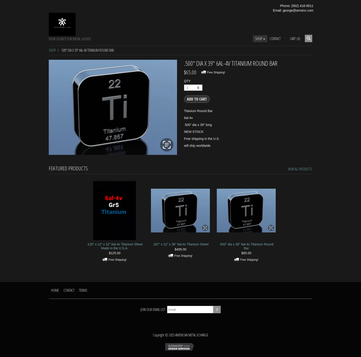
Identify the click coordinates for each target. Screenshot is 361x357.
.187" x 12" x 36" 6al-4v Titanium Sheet (180, 244)
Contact (275, 38)
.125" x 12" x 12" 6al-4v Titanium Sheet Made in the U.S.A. (115, 246)
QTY (187, 81)
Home (55, 290)
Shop (260, 38)
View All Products (300, 169)
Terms (83, 290)
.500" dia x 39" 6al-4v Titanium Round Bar (246, 246)
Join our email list (153, 309)
